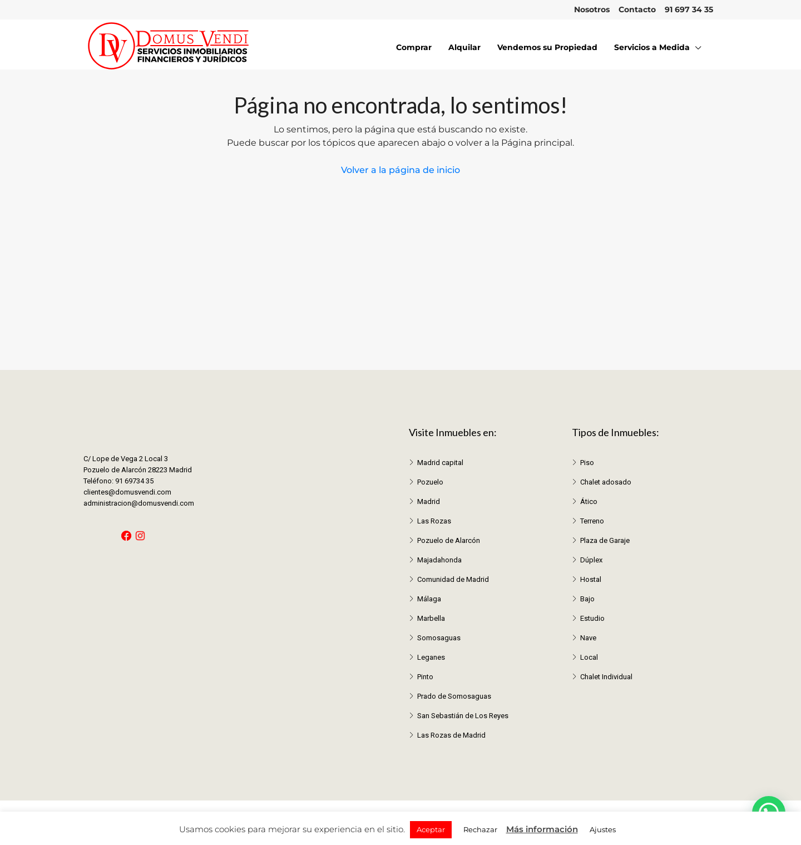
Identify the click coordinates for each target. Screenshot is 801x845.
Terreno (592, 521)
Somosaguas (439, 638)
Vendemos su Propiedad (547, 47)
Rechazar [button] (480, 829)
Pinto (425, 677)
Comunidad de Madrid (453, 579)
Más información (542, 829)
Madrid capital (440, 462)
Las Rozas (434, 521)
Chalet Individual (606, 677)
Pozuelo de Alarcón (448, 540)
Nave (588, 638)
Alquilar (464, 47)
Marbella (431, 618)
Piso (587, 462)
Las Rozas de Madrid (451, 735)
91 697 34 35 (689, 9)
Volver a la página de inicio (400, 170)
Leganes (431, 657)
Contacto (637, 9)
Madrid (428, 501)
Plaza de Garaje (605, 540)
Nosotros (592, 9)
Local (589, 657)
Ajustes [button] (603, 829)
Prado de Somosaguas (454, 696)
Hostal (590, 579)
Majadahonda (439, 560)
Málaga (429, 599)
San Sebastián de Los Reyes (462, 715)
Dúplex (591, 560)
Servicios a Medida (652, 47)
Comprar (414, 47)
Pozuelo (430, 482)
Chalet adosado (605, 482)
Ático (588, 501)
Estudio (592, 618)
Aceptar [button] (431, 829)
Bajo (587, 599)
